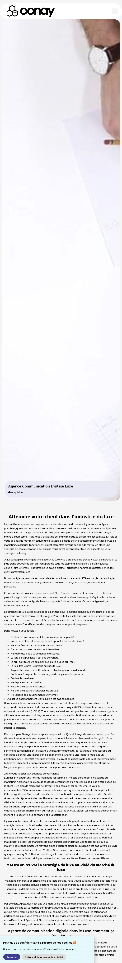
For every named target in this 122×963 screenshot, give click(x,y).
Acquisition (17, 498)
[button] (115, 11)
